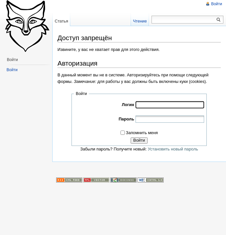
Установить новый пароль (173, 149)
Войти (139, 140)
